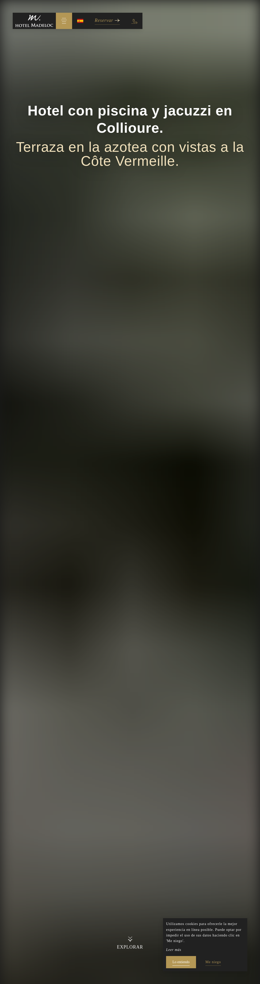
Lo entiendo (180, 962)
